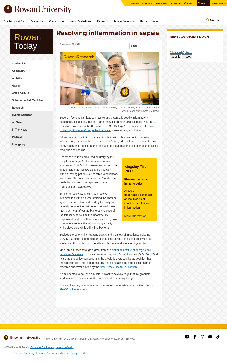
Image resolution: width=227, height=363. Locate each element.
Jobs (189, 3)
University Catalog (65, 347)
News (135, 3)
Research (102, 21)
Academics (36, 21)
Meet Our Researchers (73, 289)
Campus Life (56, 21)
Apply (204, 3)
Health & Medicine (80, 21)
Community (18, 71)
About (156, 21)
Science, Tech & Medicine (27, 100)
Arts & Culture (20, 93)
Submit (175, 56)
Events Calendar (22, 115)
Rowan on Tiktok (217, 337)
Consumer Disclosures (42, 347)
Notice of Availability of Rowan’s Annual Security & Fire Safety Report (49, 353)
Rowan (217, 3)
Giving (16, 85)
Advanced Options (181, 52)
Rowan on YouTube (210, 337)
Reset (187, 56)
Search (215, 19)
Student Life (19, 63)
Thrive (143, 21)
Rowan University (43, 9)
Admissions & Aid (14, 21)
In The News (19, 129)
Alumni (148, 3)
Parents (161, 3)
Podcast (17, 137)
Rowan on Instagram (202, 337)
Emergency (19, 144)
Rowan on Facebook (194, 337)
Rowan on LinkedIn (187, 337)
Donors (176, 3)
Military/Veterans (124, 21)
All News (17, 122)
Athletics (17, 78)
